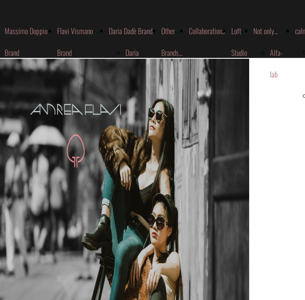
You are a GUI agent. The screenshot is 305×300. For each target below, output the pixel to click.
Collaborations (207, 30)
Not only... (265, 30)
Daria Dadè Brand (130, 30)
